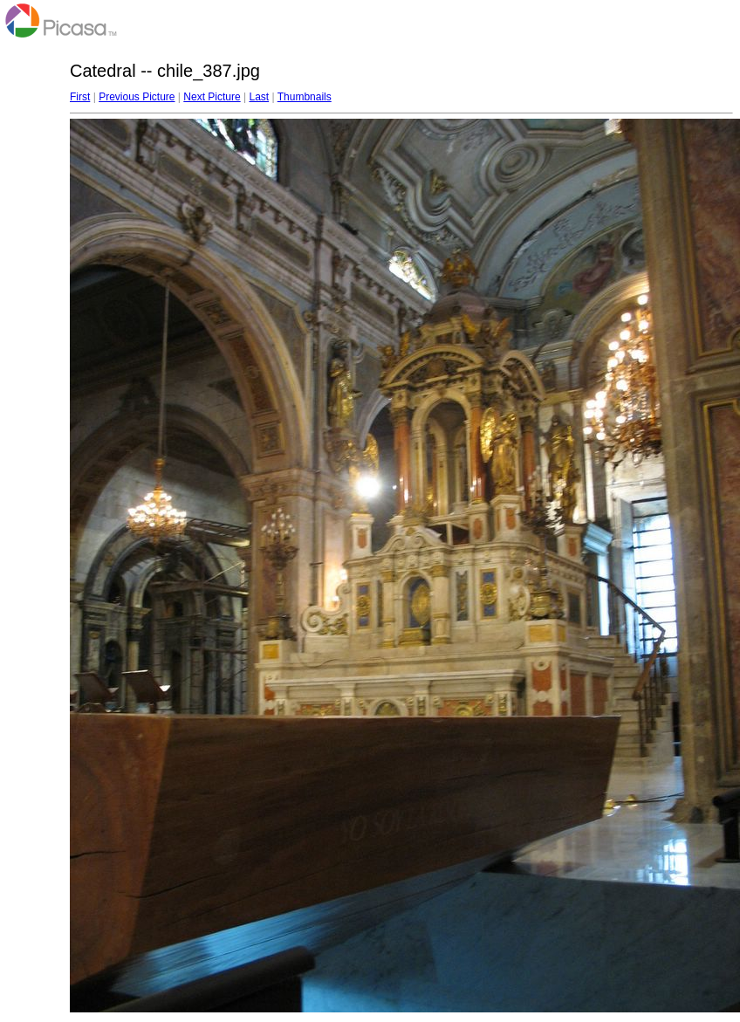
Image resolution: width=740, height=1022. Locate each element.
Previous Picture (137, 97)
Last (259, 97)
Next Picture (211, 97)
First (80, 97)
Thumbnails (305, 97)
